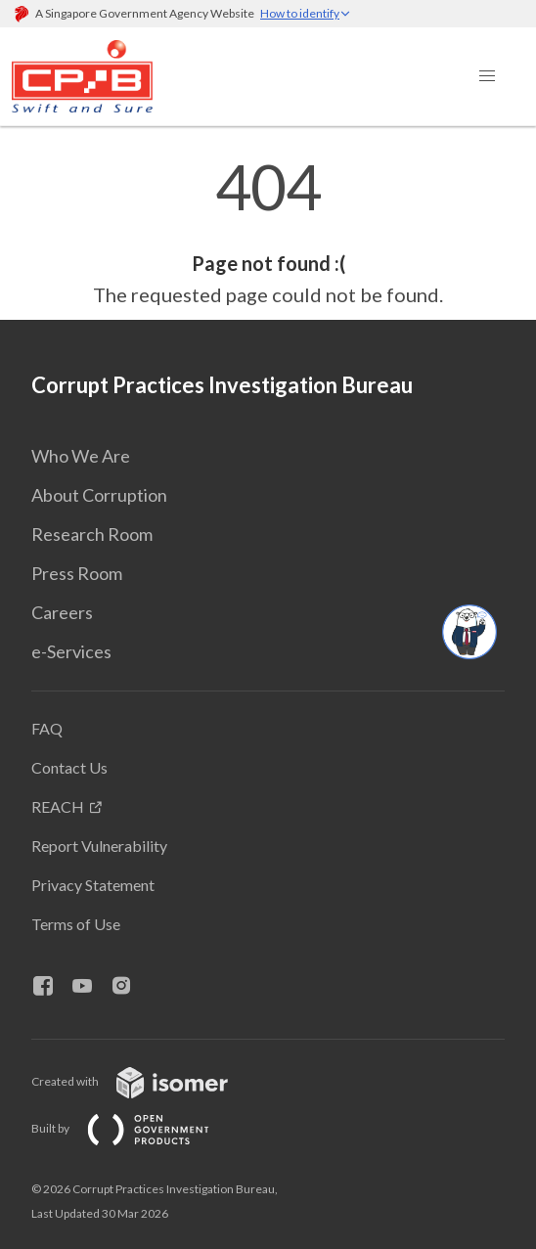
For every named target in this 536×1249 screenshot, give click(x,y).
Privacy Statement (93, 884)
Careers (62, 612)
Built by (136, 1128)
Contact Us (69, 767)
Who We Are (80, 456)
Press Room (76, 573)
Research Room (92, 534)
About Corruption (99, 495)
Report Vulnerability (99, 845)
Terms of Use (75, 923)
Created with (145, 1081)
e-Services (71, 651)
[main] (268, 233)
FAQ (47, 728)
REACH (57, 806)
